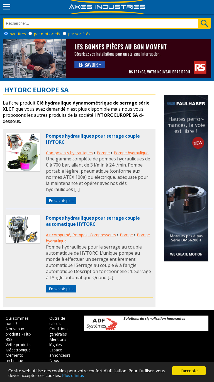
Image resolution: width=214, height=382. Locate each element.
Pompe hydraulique (131, 152)
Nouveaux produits (15, 331)
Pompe (103, 152)
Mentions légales (57, 342)
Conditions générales (59, 331)
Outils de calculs (57, 321)
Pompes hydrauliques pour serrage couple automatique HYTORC (93, 221)
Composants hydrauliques (69, 152)
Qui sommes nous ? (17, 321)
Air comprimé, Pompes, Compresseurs (81, 234)
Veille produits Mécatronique (18, 347)
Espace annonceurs (59, 352)
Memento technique (14, 358)
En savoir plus (61, 200)
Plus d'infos (73, 376)
